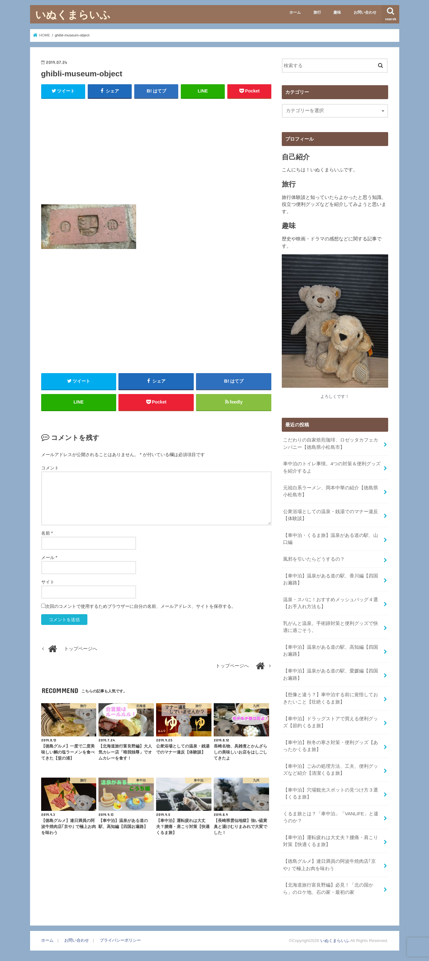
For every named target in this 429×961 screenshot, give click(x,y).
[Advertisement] (156, 150)
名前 (47, 533)
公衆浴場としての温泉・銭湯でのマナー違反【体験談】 (330, 515)
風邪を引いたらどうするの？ (314, 559)
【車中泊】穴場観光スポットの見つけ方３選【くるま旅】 (330, 793)
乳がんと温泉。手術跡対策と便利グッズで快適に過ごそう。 (330, 627)
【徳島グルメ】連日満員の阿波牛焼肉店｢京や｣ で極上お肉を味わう (329, 865)
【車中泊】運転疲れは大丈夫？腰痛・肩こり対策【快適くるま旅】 (330, 841)
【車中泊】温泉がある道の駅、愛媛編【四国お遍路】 (330, 674)
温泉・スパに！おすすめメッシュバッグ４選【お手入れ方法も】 (330, 603)
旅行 (317, 12)
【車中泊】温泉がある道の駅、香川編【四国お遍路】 (330, 579)
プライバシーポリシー (120, 940)
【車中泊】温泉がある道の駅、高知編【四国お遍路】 (330, 651)
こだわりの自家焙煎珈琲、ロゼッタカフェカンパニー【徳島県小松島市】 (330, 443)
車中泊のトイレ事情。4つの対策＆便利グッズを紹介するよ (332, 467)
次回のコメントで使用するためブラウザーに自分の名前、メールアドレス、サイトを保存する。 (140, 606)
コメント (50, 467)
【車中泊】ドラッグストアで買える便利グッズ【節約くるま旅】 (330, 722)
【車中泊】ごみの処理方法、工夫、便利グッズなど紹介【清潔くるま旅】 (330, 770)
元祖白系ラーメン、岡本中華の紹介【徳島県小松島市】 (330, 491)
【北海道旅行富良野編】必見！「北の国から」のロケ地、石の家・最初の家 (328, 888)
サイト (47, 581)
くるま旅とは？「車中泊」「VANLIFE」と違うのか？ (330, 817)
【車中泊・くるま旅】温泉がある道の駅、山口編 (330, 539)
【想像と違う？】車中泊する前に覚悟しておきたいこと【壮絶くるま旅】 (330, 698)
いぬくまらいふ (72, 14)
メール (49, 557)
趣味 (337, 12)
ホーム (295, 12)
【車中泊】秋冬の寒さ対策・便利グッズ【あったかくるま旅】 (330, 746)
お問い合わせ (365, 12)
